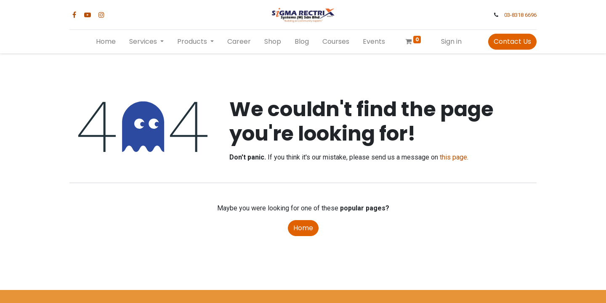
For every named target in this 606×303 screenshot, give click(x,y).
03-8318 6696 (520, 15)
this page (453, 157)
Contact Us (512, 41)
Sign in (451, 41)
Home (303, 228)
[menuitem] (105, 41)
